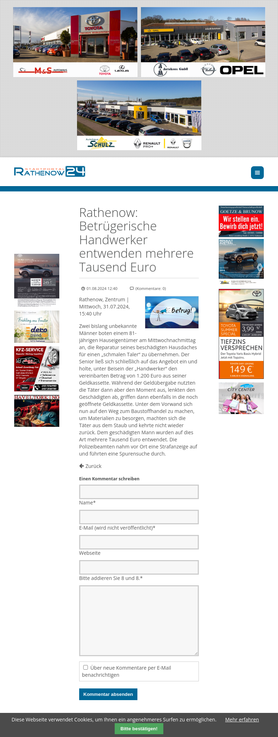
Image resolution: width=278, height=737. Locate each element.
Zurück (94, 466)
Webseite (89, 552)
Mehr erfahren (242, 719)
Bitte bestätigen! (138, 728)
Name (87, 502)
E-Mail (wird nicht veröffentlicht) (117, 527)
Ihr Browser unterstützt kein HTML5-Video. (36, 217)
